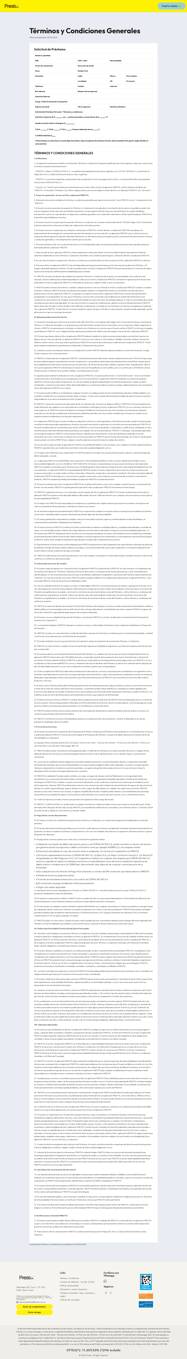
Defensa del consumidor (70, 1299)
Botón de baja (34, 1312)
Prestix (89, 1355)
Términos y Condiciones (69, 1278)
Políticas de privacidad (69, 1285)
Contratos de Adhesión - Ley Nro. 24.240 (77, 1282)
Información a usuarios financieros (73, 1289)
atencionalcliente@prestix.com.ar (31, 1302)
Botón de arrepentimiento (34, 1306)
